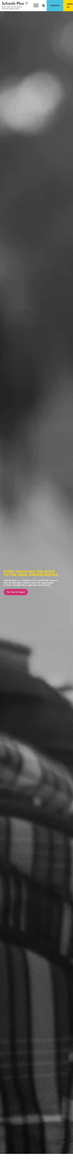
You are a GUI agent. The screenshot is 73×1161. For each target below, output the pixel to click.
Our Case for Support (16, 592)
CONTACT (55, 5)
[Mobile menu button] (35, 5)
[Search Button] (43, 5)
